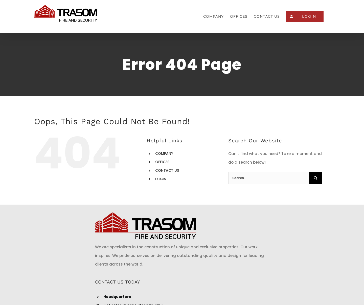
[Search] (315, 178)
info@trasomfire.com (164, 268)
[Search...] (268, 178)
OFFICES (162, 161)
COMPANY (164, 153)
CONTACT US (167, 170)
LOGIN (160, 179)
